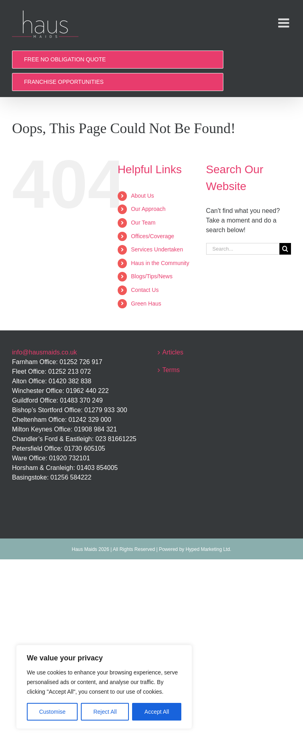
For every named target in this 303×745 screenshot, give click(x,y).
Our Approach (148, 209)
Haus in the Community (160, 263)
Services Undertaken (157, 249)
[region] (104, 687)
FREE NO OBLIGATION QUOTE (65, 59)
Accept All (156, 712)
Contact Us (145, 290)
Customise (52, 712)
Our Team (143, 222)
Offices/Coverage (152, 236)
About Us (142, 195)
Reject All (104, 712)
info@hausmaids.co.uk (44, 352)
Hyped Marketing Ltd (208, 549)
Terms (171, 369)
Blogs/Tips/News (152, 276)
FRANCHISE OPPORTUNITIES (64, 82)
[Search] (285, 249)
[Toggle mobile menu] (284, 22)
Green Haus (146, 303)
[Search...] (242, 249)
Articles (173, 352)
